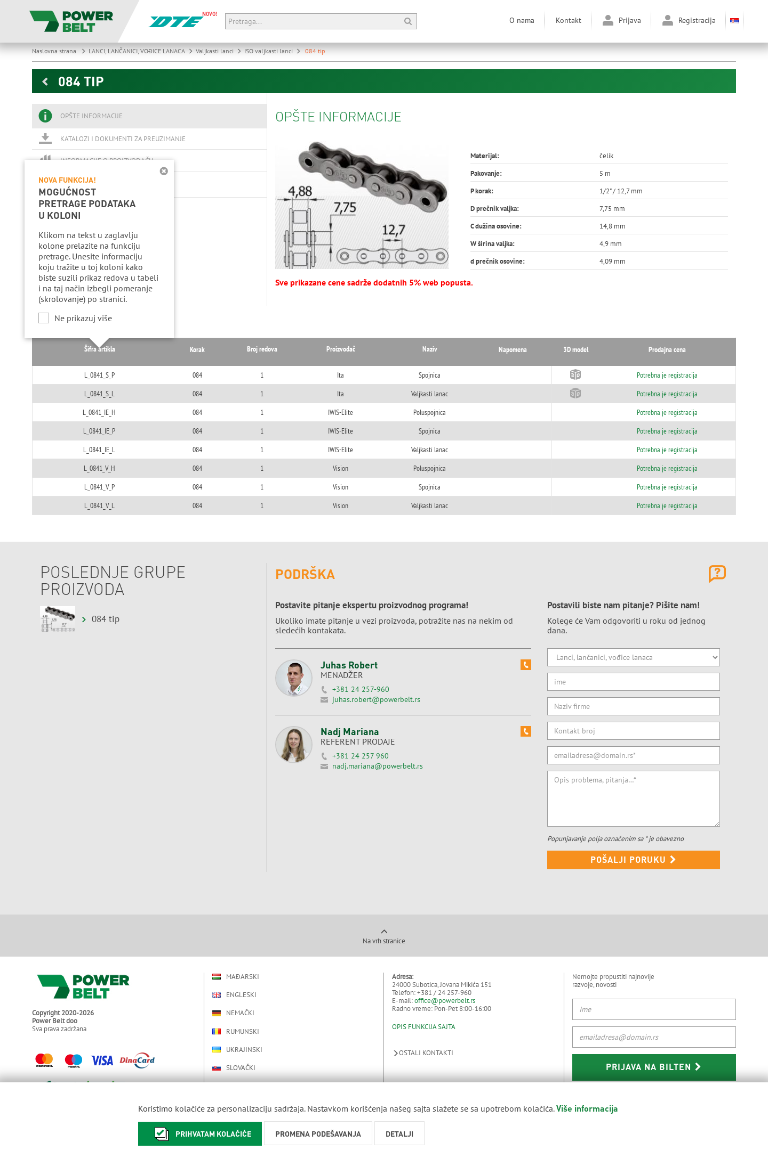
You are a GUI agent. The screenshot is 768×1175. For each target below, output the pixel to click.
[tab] (149, 116)
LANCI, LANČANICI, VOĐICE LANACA (141, 51)
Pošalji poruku (633, 859)
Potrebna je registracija (659, 375)
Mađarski (235, 977)
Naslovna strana (59, 51)
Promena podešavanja (318, 1133)
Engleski (234, 995)
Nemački (233, 1013)
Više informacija (587, 1108)
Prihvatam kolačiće (200, 1134)
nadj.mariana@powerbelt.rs (377, 766)
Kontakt (568, 20)
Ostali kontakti (422, 1053)
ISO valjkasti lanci (272, 51)
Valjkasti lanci (219, 51)
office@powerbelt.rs (444, 1000)
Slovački (233, 1068)
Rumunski (235, 1031)
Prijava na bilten (654, 1066)
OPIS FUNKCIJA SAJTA (423, 1026)
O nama (521, 20)
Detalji (399, 1133)
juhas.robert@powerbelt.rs (376, 699)
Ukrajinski (237, 1050)
